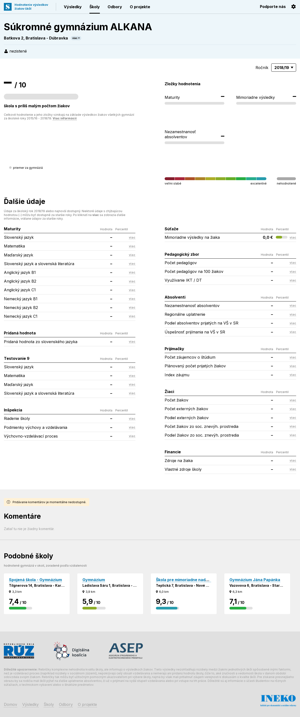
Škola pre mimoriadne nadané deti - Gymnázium (201, 579)
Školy (94, 6)
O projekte (140, 6)
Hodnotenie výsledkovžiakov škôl (31, 6)
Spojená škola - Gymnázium (35, 579)
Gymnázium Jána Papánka (254, 579)
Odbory (115, 6)
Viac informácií (65, 118)
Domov (10, 704)
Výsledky (73, 6)
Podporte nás (273, 6)
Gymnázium (93, 579)
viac (74, 38)
